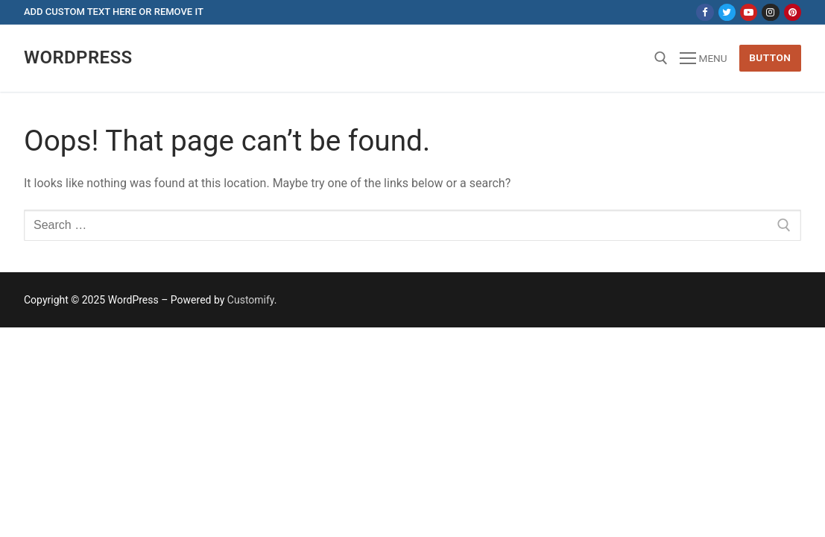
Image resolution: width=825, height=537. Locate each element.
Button (770, 57)
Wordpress (78, 57)
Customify (250, 300)
